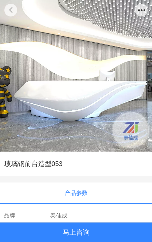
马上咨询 (76, 232)
